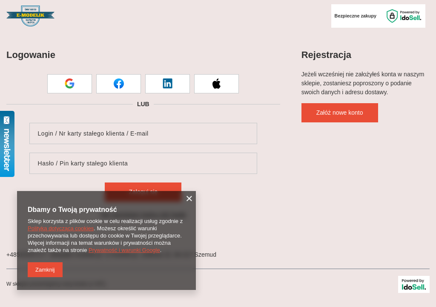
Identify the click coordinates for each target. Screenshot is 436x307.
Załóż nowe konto (339, 112)
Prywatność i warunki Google (124, 250)
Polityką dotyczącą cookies (61, 228)
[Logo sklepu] (30, 16)
